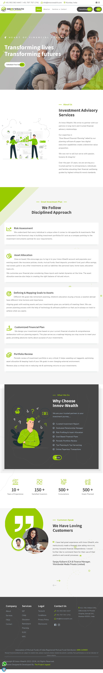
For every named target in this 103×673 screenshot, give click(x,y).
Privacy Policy (41, 625)
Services (55, 11)
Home (39, 11)
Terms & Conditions (42, 617)
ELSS (24, 636)
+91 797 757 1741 (31, 2)
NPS (24, 640)
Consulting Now (85, 11)
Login (98, 11)
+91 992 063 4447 (13, 2)
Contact (63, 11)
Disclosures (42, 632)
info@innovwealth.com (51, 2)
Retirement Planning (27, 630)
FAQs (8, 623)
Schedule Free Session (14, 68)
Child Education (26, 621)
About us (46, 11)
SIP (23, 615)
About (8, 615)
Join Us (57, 461)
